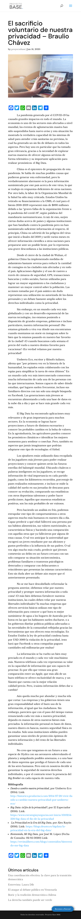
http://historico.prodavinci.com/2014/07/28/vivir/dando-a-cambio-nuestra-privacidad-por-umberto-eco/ (41, 799)
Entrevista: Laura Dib (21, 884)
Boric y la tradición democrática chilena (32, 894)
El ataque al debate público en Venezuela (32, 889)
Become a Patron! (63, 909)
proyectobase (18, 49)
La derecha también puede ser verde (30, 899)
